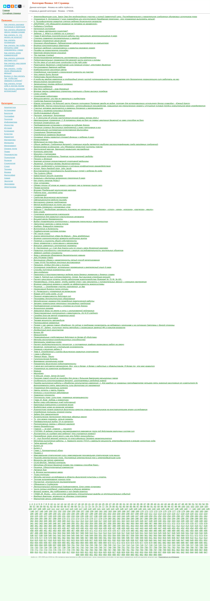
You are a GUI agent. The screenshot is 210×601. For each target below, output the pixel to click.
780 (77, 550)
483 (146, 530)
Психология (9, 157)
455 (196, 528)
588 (91, 538)
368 (155, 523)
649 (192, 540)
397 (109, 526)
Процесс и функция (43, 159)
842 (182, 552)
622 (68, 540)
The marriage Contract (44, 55)
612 (201, 538)
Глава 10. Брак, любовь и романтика (51, 400)
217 (178, 513)
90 (148, 506)
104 (201, 506)
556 (123, 535)
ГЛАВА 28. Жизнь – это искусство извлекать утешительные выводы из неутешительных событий (82, 494)
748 (109, 547)
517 (123, 533)
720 (160, 545)
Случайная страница (12, 13)
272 (73, 518)
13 (62, 504)
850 (86, 554)
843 (187, 552)
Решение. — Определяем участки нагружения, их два (59, 286)
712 (123, 545)
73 (89, 506)
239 (100, 516)
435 (105, 528)
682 (164, 542)
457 (205, 528)
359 (114, 523)
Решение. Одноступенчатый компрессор (53, 467)
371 (169, 523)
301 (205, 518)
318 (105, 521)
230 (59, 516)
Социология (9, 163)
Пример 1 (38, 453)
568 (178, 535)
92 (155, 506)
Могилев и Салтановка (45, 154)
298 (192, 518)
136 (167, 509)
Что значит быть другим (46, 74)
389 (73, 526)
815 (59, 552)
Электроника (10, 187)
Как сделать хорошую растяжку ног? (14, 59)
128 (131, 509)
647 (182, 540)
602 (155, 538)
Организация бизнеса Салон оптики (51, 289)
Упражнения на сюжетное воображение (53, 368)
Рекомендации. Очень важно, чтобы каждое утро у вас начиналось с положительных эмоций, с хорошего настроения (90, 282)
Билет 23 (38, 445)
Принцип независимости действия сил (52, 296)
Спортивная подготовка (45, 96)
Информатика (10, 122)
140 (185, 509)
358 (109, 523)
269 (59, 518)
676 (137, 542)
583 (68, 538)
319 (109, 521)
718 (150, 545)
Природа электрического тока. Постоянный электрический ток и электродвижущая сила (77, 458)
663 (77, 542)
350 (73, 523)
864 (150, 554)
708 (105, 545)
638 (141, 540)
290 (155, 518)
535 (205, 533)
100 (183, 506)
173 (155, 511)
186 (36, 513)
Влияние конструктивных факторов (51, 45)
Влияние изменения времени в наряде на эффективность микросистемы (69, 284)
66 (65, 506)
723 (173, 545)
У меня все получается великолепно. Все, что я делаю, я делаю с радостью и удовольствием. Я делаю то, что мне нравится (94, 366)
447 (160, 528)
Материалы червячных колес (47, 342)
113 (62, 509)
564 (160, 535)
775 (54, 550)
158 (87, 511)
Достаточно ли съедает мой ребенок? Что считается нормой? (64, 433)
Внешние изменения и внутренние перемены (55, 245)
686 (182, 542)
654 (36, 542)
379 (205, 523)
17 (75, 504)
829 (123, 552)
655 (41, 542)
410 (169, 526)
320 (114, 521)
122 (103, 509)
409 (164, 526)
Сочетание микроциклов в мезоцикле (51, 214)
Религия (8, 160)
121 (99, 509)
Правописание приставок (46, 318)
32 (127, 504)
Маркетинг (9, 137)
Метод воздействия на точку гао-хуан (52, 204)
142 (194, 509)
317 (100, 521)
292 (164, 518)
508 (82, 533)
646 (178, 540)
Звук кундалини (41, 272)
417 (201, 526)
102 (192, 506)
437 (114, 528)
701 (73, 545)
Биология (8, 113)
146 (32, 511)
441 (132, 528)
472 (96, 530)
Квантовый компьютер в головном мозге (53, 404)
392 (86, 526)
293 (169, 518)
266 (45, 518)
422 (45, 528)
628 (96, 540)
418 (205, 526)
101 (188, 506)
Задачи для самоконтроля (46, 414)
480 (132, 530)
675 (132, 542)
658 (54, 542)
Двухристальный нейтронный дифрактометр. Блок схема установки (67, 486)
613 (205, 538)
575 (31, 538)
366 (146, 523)
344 (45, 523)
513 (105, 533)
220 (192, 513)
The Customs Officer (43, 173)
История (8, 128)
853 (100, 554)
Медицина (9, 143)
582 (63, 538)
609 (187, 538)
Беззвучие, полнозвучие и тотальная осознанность (58, 347)
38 (148, 504)
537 (36, 535)
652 (205, 540)
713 (128, 545)
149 (46, 511)
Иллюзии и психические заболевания (51, 392)
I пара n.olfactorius (42, 354)
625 (82, 540)
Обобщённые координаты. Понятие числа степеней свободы (63, 156)
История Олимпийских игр (46, 122)
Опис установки (41, 183)
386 (59, 526)
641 (155, 540)
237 (91, 516)
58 (37, 506)
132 (149, 509)
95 (165, 506)
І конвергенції (40, 195)
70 (79, 506)
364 (137, 523)
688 (192, 542)
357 (105, 523)
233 (73, 516)
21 (89, 504)
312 (77, 521)
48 (183, 504)
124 (112, 509)
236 (86, 516)
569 (182, 535)
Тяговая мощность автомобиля (49, 320)
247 (137, 516)
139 (181, 509)
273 (77, 518)
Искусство (9, 125)
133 (153, 509)
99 (179, 506)
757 (150, 547)
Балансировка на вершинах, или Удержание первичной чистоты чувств (68, 147)
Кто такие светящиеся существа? (51, 31)
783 (91, 550)
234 (77, 516)
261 (201, 516)
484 (150, 530)
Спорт (7, 166)
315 (91, 521)
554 (114, 535)
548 (86, 535)
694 (41, 545)
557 (128, 535)
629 (100, 540)
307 (54, 521)
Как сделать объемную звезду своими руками (14, 31)
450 (173, 528)
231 (63, 516)
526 (164, 533)
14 (65, 504)
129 (135, 509)
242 (114, 516)
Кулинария (9, 131)
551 (100, 535)
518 (128, 533)
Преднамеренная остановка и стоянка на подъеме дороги (61, 125)
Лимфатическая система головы (50, 231)
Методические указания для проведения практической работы (64, 301)
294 (173, 518)
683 (169, 542)
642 (160, 540)
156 (78, 511)
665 (86, 542)
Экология (8, 181)
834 (146, 552)
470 (86, 530)
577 (41, 538)
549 (91, 535)
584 (73, 538)
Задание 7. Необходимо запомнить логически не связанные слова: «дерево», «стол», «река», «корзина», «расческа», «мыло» (93, 209)
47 (179, 504)
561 (146, 535)
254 (169, 516)
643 (164, 540)
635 (128, 540)
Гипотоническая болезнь (45, 359)
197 (86, 513)
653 (31, 542)
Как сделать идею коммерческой (12, 54)
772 (41, 550)
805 (192, 550)
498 (36, 533)
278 (100, 518)
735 (50, 547)
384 (50, 526)
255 (173, 516)
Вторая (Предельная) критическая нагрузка (55, 190)
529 (178, 533)
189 (50, 513)
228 (50, 516)
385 (54, 526)
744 (91, 547)
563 (155, 535)
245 (128, 516)
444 (146, 528)
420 (36, 528)
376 (192, 523)
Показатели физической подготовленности (55, 364)
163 (110, 511)
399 (118, 526)
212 (155, 513)
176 (169, 511)
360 (118, 523)
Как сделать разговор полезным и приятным (14, 25)
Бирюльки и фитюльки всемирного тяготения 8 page (59, 178)
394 (96, 526)
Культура (8, 134)
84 (127, 506)
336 (187, 521)
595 (123, 538)
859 (128, 554)
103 (197, 506)
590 (100, 538)
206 (128, 513)
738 (63, 547)
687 (187, 542)
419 (31, 528)
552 (105, 535)
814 (54, 552)
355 (96, 523)
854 (105, 554)
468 (77, 530)
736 (54, 547)
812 (45, 552)
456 (201, 528)
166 (123, 511)
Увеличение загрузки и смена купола (51, 224)
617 (45, 540)
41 (159, 504)
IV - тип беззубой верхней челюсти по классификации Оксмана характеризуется (73, 438)
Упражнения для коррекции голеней (51, 388)
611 (196, 538)
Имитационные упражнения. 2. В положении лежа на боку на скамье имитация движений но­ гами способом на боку (89, 120)
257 (182, 516)
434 (100, 528)
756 (146, 547)
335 (182, 521)
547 (82, 535)
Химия (7, 178)
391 (82, 526)
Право (7, 151)
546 (77, 535)
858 (123, 554)
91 (152, 506)
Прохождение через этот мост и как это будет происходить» (64, 436)
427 (68, 528)
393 (91, 526)
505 (68, 533)
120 (94, 509)
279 (105, 518)
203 (114, 513)
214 (164, 513)
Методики (38, 373)
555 (118, 535)
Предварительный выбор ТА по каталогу (53, 421)
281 (114, 518)
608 (182, 538)
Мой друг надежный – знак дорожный (51, 89)
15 (69, 504)
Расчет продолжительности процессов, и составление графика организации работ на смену (79, 344)
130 (140, 509)
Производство (10, 154)
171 (146, 511)
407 (155, 526)
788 (114, 550)
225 (36, 516)
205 (123, 513)
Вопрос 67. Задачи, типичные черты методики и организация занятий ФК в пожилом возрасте (79, 327)
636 (132, 540)
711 (118, 545)
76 (100, 506)
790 (123, 550)
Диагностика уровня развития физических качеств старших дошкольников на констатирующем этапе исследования (90, 409)
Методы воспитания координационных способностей (59, 339)
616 (41, 540)
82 (120, 506)
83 (124, 506)
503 (59, 533)
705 (91, 545)
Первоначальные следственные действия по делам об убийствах (65, 337)
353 (86, 523)
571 (192, 535)
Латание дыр (40, 470)
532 (192, 533)
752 (128, 547)
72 (86, 506)
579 (50, 538)
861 (137, 554)
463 (54, 530)
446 (155, 528)
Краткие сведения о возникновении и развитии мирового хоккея (64, 48)
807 (201, 550)
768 (201, 547)
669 (105, 542)
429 (77, 528)
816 (63, 552)
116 (76, 509)
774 (50, 550)
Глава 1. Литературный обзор (48, 450)
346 (54, 523)
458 (31, 530)
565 (164, 535)
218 (182, 513)
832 (137, 552)
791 (128, 550)
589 (96, 538)
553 (109, 535)
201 (105, 513)
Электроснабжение (43, 86)
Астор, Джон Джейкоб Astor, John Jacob (52, 168)
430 (82, 528)
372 (173, 523)
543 (63, 535)
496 (205, 530)
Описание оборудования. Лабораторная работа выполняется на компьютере (71, 43)
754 (137, 547)
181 (192, 511)
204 (118, 513)
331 (164, 521)
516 (118, 533)
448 (164, 528)
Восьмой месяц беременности (48, 219)
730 (205, 545)
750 (118, 547)
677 (141, 542)
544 (68, 535)
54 (203, 504)
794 (141, 550)
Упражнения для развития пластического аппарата (59, 216)
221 (196, 513)
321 (118, 521)
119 (89, 509)
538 (41, 535)
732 (36, 547)
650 (196, 540)
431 (86, 528)
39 (152, 504)
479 (128, 530)
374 (182, 523)
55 (207, 504)
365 (141, 523)
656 (45, 542)
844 (192, 552)
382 (41, 526)
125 (117, 509)
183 (201, 511)
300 (201, 518)
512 (100, 533)
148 (41, 511)
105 (206, 506)
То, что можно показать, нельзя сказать (53, 419)
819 (77, 552)
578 (45, 538)
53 (200, 504)
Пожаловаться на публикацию (168, 557)
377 (196, 523)
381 (36, 526)
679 (150, 542)
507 (77, 533)
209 (141, 513)
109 (44, 509)
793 (137, 550)
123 (108, 509)
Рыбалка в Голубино (43, 26)
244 (123, 516)
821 (86, 552)
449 (169, 528)
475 (109, 530)
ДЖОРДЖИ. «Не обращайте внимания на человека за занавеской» (65, 24)
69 (75, 506)
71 (82, 506)
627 (91, 540)
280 (109, 518)
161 (100, 511)
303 (36, 521)
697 (54, 545)
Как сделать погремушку (9, 41)
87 (138, 506)
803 (182, 550)
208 (137, 513)
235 (82, 516)
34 (134, 504)
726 (187, 545)
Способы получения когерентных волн (52, 269)
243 (118, 516)
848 (77, 554)
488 (169, 530)
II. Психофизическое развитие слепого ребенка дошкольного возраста (67, 21)
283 (123, 518)
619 (54, 540)
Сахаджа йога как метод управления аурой (54, 315)
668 (100, 542)
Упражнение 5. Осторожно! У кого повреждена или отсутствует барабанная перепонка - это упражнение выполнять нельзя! (94, 19)
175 (164, 511)
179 (183, 511)
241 (109, 516)
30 (120, 504)
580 (54, 538)
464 (59, 530)
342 (36, 523)
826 (109, 552)
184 (206, 511)
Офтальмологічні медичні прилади (50, 200)
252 (160, 516)
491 (182, 530)
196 (82, 513)
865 (155, 554)
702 (77, 545)
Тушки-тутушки (41, 474)
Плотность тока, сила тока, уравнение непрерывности (61, 397)
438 (118, 528)
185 (31, 513)
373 (178, 523)
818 (73, 552)
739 (68, 547)
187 (41, 513)
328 (150, 521)
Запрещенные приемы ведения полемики (53, 84)
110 (48, 509)
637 (137, 540)
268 (54, 518)
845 (196, 552)
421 (41, 528)
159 (91, 511)
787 (109, 550)
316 (96, 521)
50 (190, 504)
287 (141, 518)
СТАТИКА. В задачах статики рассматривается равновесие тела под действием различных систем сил (84, 431)
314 (86, 521)
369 (160, 523)
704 (86, 545)
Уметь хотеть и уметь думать (49, 390)
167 (128, 511)
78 (107, 506)
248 (141, 516)
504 (63, 533)
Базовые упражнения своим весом (50, 41)
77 (103, 506)
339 (201, 521)
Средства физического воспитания (51, 197)
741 (77, 547)
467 (73, 530)
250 (150, 516)
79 (110, 506)
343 (41, 523)
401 (128, 526)
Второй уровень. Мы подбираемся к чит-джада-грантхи (61, 491)
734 (45, 547)
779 (73, 550)
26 (107, 504)
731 (31, 547)
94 (162, 506)
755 (141, 547)
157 (82, 511)
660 (63, 542)
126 (121, 509)
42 (162, 504)
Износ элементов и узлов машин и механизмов (56, 243)
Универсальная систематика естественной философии (61, 130)
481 (137, 530)
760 (164, 547)
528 (173, 533)
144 (203, 509)
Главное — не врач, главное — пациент (53, 429)
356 (100, 523)
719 (155, 545)
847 (205, 552)
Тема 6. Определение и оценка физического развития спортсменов (66, 351)
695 (45, 545)
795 (146, 550)
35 (138, 504)
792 (132, 550)
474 (105, 530)
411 (173, 526)
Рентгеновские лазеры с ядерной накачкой (54, 424)
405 (146, 526)
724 (178, 545)
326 (141, 521)
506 (73, 533)
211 (150, 513)
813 (50, 552)
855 (109, 554)
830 (128, 552)
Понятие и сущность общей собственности (55, 241)
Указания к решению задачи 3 (48, 349)
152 (59, 511)
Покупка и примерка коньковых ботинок (53, 110)
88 (141, 506)
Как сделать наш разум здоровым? (15, 64)
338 (196, 521)
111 (53, 509)
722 (169, 545)
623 (73, 540)
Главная (6, 10)
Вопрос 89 (38, 332)
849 (82, 554)
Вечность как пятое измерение (49, 460)
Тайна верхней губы (43, 443)
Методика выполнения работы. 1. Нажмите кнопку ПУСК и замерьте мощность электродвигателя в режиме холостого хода (94, 441)
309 (63, 521)
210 (146, 513)
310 (68, 521)
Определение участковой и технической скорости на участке (63, 72)
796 (150, 550)
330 (160, 521)
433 (96, 528)
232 (68, 516)
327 (146, 521)
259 (192, 516)
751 (123, 547)
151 (55, 511)
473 (100, 530)
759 (160, 547)
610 (192, 538)
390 (77, 526)
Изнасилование (41, 139)
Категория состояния (44, 28)
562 (150, 535)
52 (196, 504)
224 (31, 516)
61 (48, 506)
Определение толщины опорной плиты (53, 412)
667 (96, 542)
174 (160, 511)
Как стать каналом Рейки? (47, 180)
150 (50, 511)
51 (193, 504)
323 (128, 521)
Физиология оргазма (43, 308)
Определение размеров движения (49, 135)
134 (158, 509)
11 (55, 504)
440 (128, 528)
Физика (7, 172)
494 (196, 530)
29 (117, 504)
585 (77, 538)
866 (160, 554)
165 (119, 511)
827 (114, 552)
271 (68, 518)
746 (100, 547)
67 (69, 506)
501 (50, 533)
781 (82, 550)
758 (155, 547)
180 (187, 511)
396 (105, 526)
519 (132, 533)
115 (71, 509)
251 (155, 516)
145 (207, 509)
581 (59, 538)
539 (45, 535)
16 (72, 504)
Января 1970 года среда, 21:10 (48, 294)
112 (57, 509)
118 (85, 509)
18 (79, 504)
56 (31, 506)
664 (82, 542)
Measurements (40, 335)
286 (137, 518)
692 (31, 545)
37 (145, 504)
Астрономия (10, 110)
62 (51, 506)
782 (86, 550)
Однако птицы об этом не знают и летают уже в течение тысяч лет (68, 185)
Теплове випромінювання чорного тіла (52, 479)
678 (146, 542)
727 (192, 545)
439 (123, 528)
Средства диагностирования (48, 101)
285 (132, 518)
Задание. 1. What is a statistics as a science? (54, 33)
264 (36, 518)
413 (182, 526)
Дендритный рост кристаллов (48, 330)
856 (114, 554)
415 (192, 526)
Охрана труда (10, 148)
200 (100, 513)
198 (91, 513)
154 (68, 511)
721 (164, 545)
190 (54, 513)
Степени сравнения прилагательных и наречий (56, 38)
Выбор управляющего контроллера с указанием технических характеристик (71, 221)
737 (59, 547)
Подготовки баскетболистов (48, 77)
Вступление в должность (46, 229)
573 (201, 535)
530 (182, 533)
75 (96, 506)
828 (118, 552)
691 (205, 542)
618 (50, 540)
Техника (8, 169)
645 (173, 540)
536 (31, 535)
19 (82, 504)
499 (41, 533)
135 (163, 509)
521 (141, 533)
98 (176, 506)
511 (96, 533)
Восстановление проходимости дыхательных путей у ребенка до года (68, 171)
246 (132, 516)
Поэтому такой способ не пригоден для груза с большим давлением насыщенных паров (76, 378)
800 (169, 550)
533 (196, 533)
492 (187, 530)
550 (96, 535)
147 (36, 511)
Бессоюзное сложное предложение (50, 202)
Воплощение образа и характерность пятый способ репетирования (67, 260)
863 (146, 554)
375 (187, 523)
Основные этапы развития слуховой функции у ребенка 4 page (64, 137)
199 (96, 513)
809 (31, 552)
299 (196, 518)
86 (134, 506)
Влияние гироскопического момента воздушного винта (60, 238)
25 (103, 504)
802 (178, 550)
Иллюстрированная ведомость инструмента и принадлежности (65, 57)
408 (160, 526)
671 (114, 542)
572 (196, 535)
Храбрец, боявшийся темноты (48, 226)
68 (72, 506)
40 (155, 504)
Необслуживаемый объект (46, 113)
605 (169, 538)
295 (178, 518)
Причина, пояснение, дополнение (49, 115)
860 (132, 554)
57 (34, 506)
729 (201, 545)
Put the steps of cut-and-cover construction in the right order (60, 62)
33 (131, 504)
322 (123, 521)
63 (55, 506)
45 (172, 504)
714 (132, 545)
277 (96, 518)
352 (82, 523)
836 (155, 552)
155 (73, 511)
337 (192, 521)
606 (173, 538)
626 (86, 540)
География (9, 116)
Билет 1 (38, 448)
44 (169, 504)
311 (73, 521)
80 (113, 506)
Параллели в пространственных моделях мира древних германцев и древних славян (74, 274)
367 (150, 523)
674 (128, 542)
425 (59, 528)
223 (205, 513)
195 (77, 513)
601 (150, 538)
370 (164, 523)
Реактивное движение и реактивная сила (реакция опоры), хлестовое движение (72, 65)
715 (137, 545)
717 (146, 545)
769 (205, 547)
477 (118, 530)
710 (114, 545)
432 (91, 528)
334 (178, 521)
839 (169, 552)
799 (164, 550)
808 (205, 550)
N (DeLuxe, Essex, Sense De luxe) (49, 376)
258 (187, 516)
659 (59, 542)
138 (176, 509)
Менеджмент (10, 145)
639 (146, 540)
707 (100, 545)
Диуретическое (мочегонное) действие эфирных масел (60, 417)
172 (151, 511)
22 (93, 504)
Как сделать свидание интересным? (14, 90)
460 (41, 530)
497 (31, 533)
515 (114, 533)
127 (126, 509)
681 (160, 542)
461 (45, 530)
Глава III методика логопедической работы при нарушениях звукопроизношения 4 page (75, 36)
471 (91, 530)
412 (178, 526)
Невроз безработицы (44, 426)
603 (160, 538)
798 (160, 550)
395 (100, 526)
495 (201, 530)
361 (123, 523)
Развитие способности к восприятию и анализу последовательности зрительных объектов (78, 250)
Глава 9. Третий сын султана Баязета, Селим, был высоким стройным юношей (72, 277)
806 (196, 550)
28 (113, 504)
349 (68, 523)
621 (63, 540)
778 (68, 550)
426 (63, 528)
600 (146, 538)
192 (63, 513)
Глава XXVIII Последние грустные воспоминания (57, 262)
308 (59, 521)
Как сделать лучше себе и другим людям (14, 84)
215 (169, 513)
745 (96, 547)
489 (173, 530)
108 (39, 509)
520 (137, 533)
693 (36, 545)
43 (165, 504)
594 (118, 538)
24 (100, 504)
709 (109, 545)
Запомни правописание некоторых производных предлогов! (62, 303)
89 (145, 506)
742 (82, 547)
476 (114, 530)
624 (77, 540)
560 (141, 535)
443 (141, 528)
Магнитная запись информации (49, 498)
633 (118, 540)
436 (109, 528)
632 (114, 540)
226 (41, 516)
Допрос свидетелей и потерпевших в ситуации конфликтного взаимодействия (72, 166)
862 (141, 554)
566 (169, 535)
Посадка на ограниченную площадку (51, 50)
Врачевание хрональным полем (48, 361)
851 (91, 554)
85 (131, 506)
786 (105, 550)
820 (82, 552)
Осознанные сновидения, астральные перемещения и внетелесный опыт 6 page (72, 267)
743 (86, 547)
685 (178, 542)
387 (63, 526)
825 (105, 552)
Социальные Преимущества (47, 132)
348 (63, 523)
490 (178, 530)
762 (173, 547)
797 (155, 550)
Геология (8, 119)
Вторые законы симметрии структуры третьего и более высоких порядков (70, 91)
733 (41, 547)
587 (86, 538)
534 (201, 533)
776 (59, 550)
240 (105, 516)
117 (80, 509)
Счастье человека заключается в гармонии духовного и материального (68, 108)
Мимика (37, 371)
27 (110, 504)
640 (150, 540)
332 (169, 521)
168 (132, 511)
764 (182, 547)
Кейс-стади (39, 212)
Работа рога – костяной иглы (48, 192)
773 (45, 550)
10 (51, 504)
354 (91, 523)
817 (68, 552)
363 (132, 523)
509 (86, 533)
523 (150, 533)
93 (158, 506)
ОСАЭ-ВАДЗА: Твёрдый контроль (49, 462)
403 (137, 526)
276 (91, 518)
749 (114, 547)
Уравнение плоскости (44, 395)
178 (178, 511)
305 (45, 521)
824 (100, 552)
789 (118, 550)
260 (196, 516)
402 (132, 526)
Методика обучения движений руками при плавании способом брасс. (66, 465)
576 (36, 538)
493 (192, 530)
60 (44, 506)
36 (141, 504)
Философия (9, 175)
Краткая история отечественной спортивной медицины (61, 161)
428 (73, 528)
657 (50, 542)
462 (50, 530)
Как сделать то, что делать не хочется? (13, 36)
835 (150, 552)
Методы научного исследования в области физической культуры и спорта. (70, 477)
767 (196, 547)
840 (173, 552)
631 (109, 540)
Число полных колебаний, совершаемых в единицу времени (62, 489)
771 (36, 550)
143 (198, 509)
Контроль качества (43, 151)
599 (141, 538)
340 (205, 521)
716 (141, 545)
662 (73, 542)
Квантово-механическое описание (50, 53)
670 (109, 542)
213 (160, 513)
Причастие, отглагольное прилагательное (55, 482)
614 (31, 540)
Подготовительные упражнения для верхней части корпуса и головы (67, 60)
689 (196, 542)
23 (96, 504)
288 (146, 518)
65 (62, 506)
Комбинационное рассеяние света (50, 69)
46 (176, 504)
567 (173, 535)
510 (91, 533)
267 (50, 518)
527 (169, 533)
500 (45, 533)
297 (187, 518)
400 (123, 526)
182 (196, 511)
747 (105, 547)
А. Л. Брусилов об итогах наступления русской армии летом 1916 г (66, 118)
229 (54, 516)
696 (50, 545)
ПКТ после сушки (42, 233)
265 (41, 518)
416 (196, 526)
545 (73, 535)
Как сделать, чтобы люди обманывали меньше (13, 70)
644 (169, 540)
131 (144, 509)
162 (105, 511)
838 (164, 552)
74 (93, 506)
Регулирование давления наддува (49, 67)
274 (82, 518)
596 (128, 538)
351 (77, 523)
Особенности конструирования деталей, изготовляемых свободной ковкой (70, 380)
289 (150, 518)
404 (141, 526)
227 (45, 516)
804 (187, 550)
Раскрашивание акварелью (46, 323)
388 (68, 526)
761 (169, 547)
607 (178, 538)
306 (50, 521)
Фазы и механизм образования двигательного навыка (59, 255)
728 (196, 545)
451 (178, 528)
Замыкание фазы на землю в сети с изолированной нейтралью (64, 310)
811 (41, 552)
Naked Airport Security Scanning (48, 175)
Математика (10, 140)
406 (150, 526)
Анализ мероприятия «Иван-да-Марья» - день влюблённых (61, 236)
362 (128, 523)
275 (86, 518)
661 (68, 542)
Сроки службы (40, 94)
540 (50, 535)
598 (137, 538)
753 (132, 547)
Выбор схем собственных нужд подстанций (54, 402)
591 (105, 538)
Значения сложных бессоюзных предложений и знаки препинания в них (67, 127)
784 (96, 550)
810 (36, 552)
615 (36, 540)
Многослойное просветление (48, 81)
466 (68, 530)
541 (54, 535)
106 (30, 509)
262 (205, 516)
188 (45, 513)
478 (123, 530)
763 (178, 547)
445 (150, 528)
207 (132, 513)
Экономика (9, 184)
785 (100, 550)
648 (187, 540)
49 (186, 504)
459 (36, 530)
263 (31, 518)
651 (201, 540)
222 (201, 513)
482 (141, 530)
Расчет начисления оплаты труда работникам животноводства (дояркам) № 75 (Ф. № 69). (78, 279)
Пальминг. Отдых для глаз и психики (51, 265)
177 (174, 511)
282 (118, 518)
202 (109, 513)
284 (128, 518)
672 (118, 542)
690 (201, 542)
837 (160, 552)
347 (59, 523)
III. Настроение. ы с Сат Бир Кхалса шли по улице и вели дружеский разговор (71, 248)
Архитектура (10, 107)
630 (105, 540)
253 (164, 516)
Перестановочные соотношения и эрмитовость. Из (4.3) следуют (66, 313)
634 (123, 540)
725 (182, 545)
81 (117, 506)
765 (187, 547)
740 (73, 547)
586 (82, 538)
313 (82, 521)
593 (114, 538)
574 (205, 535)
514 (109, 533)
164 (114, 511)
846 (201, 552)
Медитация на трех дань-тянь (48, 142)
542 (59, 535)
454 (192, 528)
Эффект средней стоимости (48, 253)
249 (146, 516)
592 (109, 538)
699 (63, 545)
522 (146, 533)
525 (160, 533)
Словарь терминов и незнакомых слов (52, 207)
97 (172, 506)
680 (155, 542)
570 (187, 535)
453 (187, 528)
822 (91, 552)
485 (155, 530)
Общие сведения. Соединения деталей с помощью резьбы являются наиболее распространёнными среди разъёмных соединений (96, 144)
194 (73, 513)
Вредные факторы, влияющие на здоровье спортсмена (60, 496)
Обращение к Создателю (46, 484)
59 (41, 506)
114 (67, 509)
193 (68, 513)
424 (54, 528)
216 (173, 513)
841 (178, 552)
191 (59, 513)
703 (82, 545)
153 (64, 511)
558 (132, 535)
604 (164, 538)
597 (132, 538)
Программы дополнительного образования (54, 298)
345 (50, 523)
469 (82, 530)
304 (41, 521)
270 (63, 518)
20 (86, 504)
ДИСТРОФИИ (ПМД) (43, 257)
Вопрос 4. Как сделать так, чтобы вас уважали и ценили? (14, 78)
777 (63, 550)
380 (31, 526)
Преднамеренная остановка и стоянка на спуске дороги (60, 306)
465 (63, 530)
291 (160, 518)
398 (114, 526)
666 (91, 542)
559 (137, 535)
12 (58, 504)
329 (155, 521)
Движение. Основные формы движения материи (57, 163)
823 (96, 552)
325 (137, 521)
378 (201, 523)
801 (173, 550)
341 (31, 523)
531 (187, 533)
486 (160, 530)
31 (124, 504)
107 (35, 509)
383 (45, 526)
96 (169, 506)
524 (155, 533)
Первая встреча (41, 188)
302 (31, 521)
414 (187, 526)
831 (132, 552)
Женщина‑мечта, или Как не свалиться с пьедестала (59, 98)
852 (96, 554)
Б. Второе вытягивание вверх (48, 472)
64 (58, 506)
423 (50, 528)
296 (182, 518)
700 (68, 545)
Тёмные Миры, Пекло (44, 356)
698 (59, 545)
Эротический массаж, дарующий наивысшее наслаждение (61, 149)
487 (164, 530)
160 (96, 511)
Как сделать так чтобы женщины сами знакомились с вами (14, 47)
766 (192, 547)
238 (96, 516)
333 (173, 521)
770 (31, 550)
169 (137, 511)
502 (54, 533)
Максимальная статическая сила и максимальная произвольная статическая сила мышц (77, 455)
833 (141, 552)
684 (173, 542)
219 (187, 513)
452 (182, 528)
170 (142, 511)
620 (59, 540)
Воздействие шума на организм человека (53, 407)
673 (123, 542)
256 (178, 516)
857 (118, 554)
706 (96, 545)
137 (172, 509)
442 (137, 528)
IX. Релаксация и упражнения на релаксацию (55, 291)
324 (132, 521)
